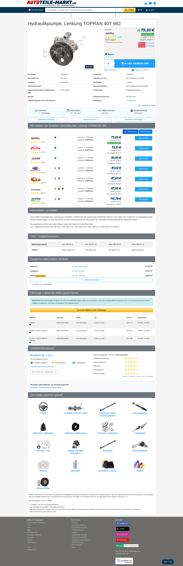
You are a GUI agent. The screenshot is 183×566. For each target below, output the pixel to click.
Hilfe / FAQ (168, 562)
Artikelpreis (130, 131)
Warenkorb (135, 63)
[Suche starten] (129, 10)
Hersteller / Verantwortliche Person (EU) (45, 387)
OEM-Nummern (91, 119)
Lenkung (38, 15)
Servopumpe (63, 15)
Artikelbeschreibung (48, 119)
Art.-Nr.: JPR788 (78, 276)
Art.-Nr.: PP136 (78, 271)
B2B (140, 10)
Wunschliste (110, 70)
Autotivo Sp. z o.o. (41, 355)
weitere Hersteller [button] (91, 279)
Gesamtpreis (145, 132)
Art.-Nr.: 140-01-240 (80, 267)
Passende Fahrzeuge (135, 119)
